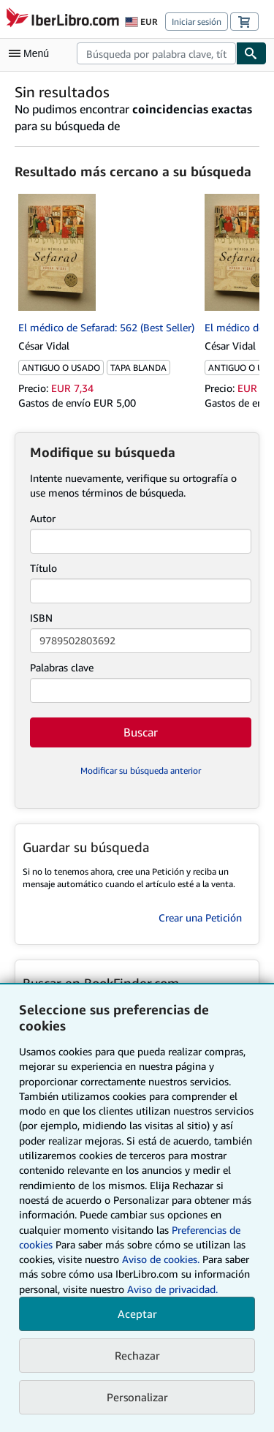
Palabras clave (62, 667)
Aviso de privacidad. (172, 1289)
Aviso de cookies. (160, 1259)
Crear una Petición (200, 917)
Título (43, 568)
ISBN (41, 617)
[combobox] (156, 53)
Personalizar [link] (137, 1396)
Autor (43, 518)
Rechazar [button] (137, 1355)
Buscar (140, 732)
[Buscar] (251, 53)
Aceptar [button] (137, 1313)
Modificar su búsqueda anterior (140, 770)
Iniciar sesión (196, 21)
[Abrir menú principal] (32, 53)
